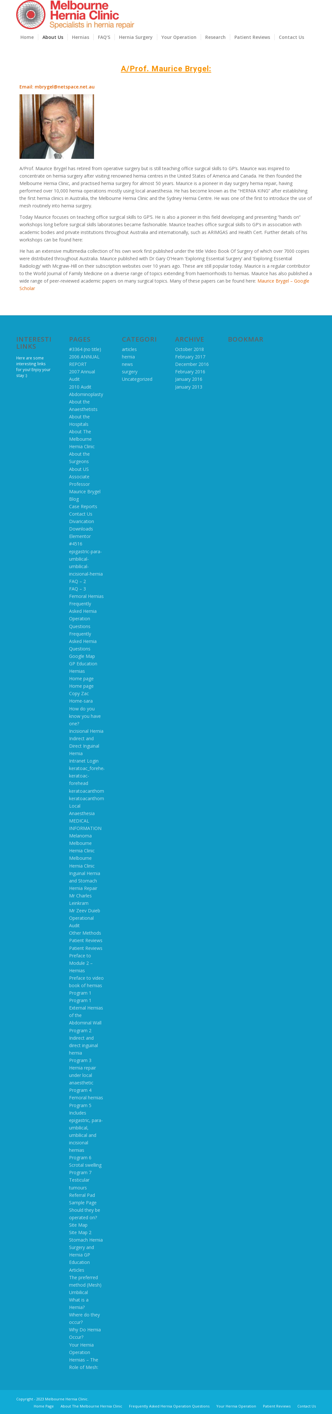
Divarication (81, 521)
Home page (81, 678)
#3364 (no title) (85, 349)
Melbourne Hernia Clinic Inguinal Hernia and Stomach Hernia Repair (84, 873)
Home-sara (81, 701)
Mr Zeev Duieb (84, 910)
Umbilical (78, 1292)
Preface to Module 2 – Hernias (81, 963)
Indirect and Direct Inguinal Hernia (84, 745)
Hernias (77, 671)
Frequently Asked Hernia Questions (83, 641)
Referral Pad (82, 1195)
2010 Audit (80, 387)
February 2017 (190, 357)
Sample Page (83, 1202)
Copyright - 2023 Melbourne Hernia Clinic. (52, 1398)
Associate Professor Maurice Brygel (85, 484)
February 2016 (190, 371)
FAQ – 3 (77, 589)
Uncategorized (137, 379)
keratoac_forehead (89, 768)
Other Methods (85, 933)
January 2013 (188, 387)
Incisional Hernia (86, 731)
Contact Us (80, 514)
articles (129, 349)
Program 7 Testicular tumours (80, 1179)
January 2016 (188, 379)
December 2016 (192, 364)
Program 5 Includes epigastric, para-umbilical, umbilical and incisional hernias (86, 1127)
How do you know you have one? (85, 716)
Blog (74, 499)
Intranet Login (84, 761)
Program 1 (80, 993)
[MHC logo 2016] (75, 14)
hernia (128, 357)
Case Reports (83, 506)
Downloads (81, 529)
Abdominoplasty (86, 394)
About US (79, 469)
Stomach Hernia (86, 1240)
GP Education (83, 663)
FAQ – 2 (77, 581)
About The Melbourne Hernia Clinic (82, 439)
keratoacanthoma (88, 791)
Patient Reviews (85, 940)
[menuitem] (27, 37)
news (127, 364)
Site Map (78, 1225)
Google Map (82, 656)
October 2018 (189, 349)
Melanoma (80, 836)
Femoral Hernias (86, 596)
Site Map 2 (80, 1232)
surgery (129, 371)
